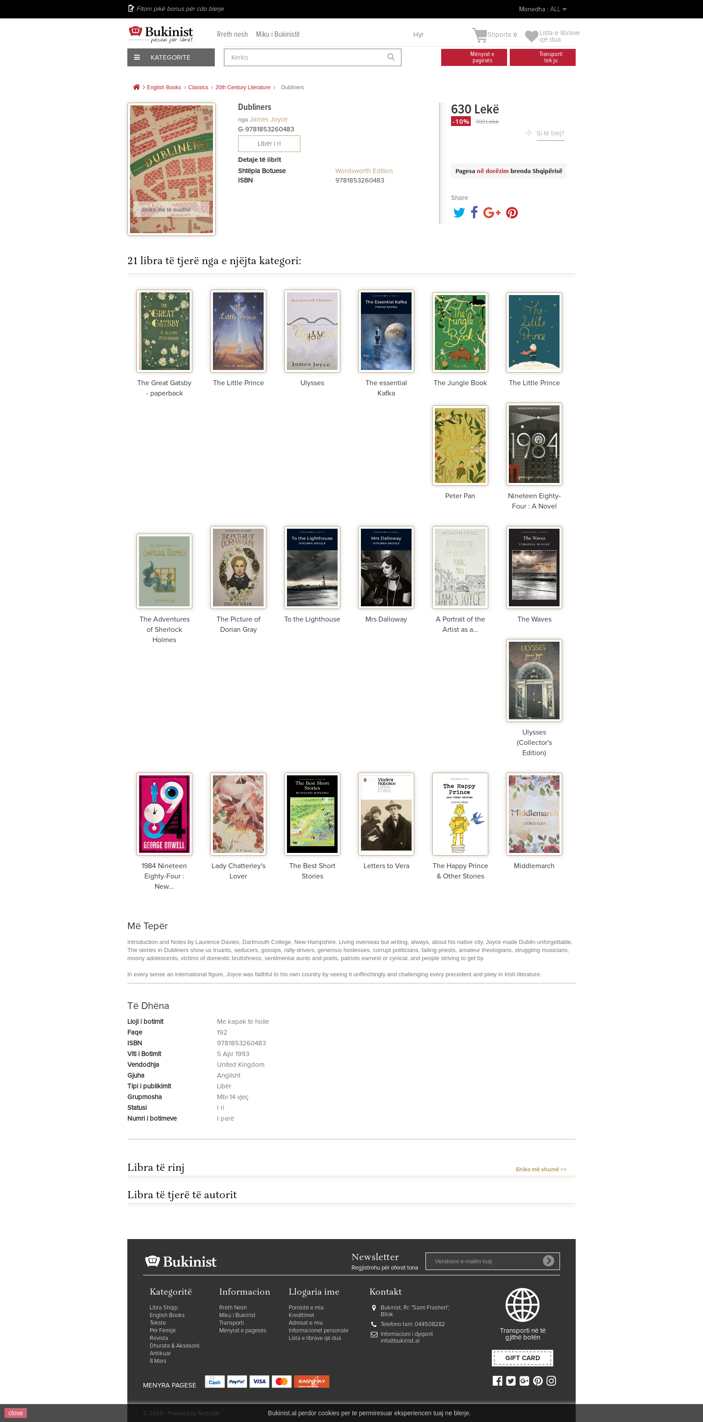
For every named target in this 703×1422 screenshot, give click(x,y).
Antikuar (160, 1354)
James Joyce (268, 119)
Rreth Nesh (233, 1308)
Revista (159, 1338)
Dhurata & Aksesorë (175, 1346)
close (16, 1413)
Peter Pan (460, 496)
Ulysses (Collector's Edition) (534, 743)
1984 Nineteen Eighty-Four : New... (164, 876)
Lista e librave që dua (315, 1338)
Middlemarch (534, 866)
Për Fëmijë (163, 1331)
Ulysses (312, 383)
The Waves (534, 619)
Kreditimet (301, 1315)
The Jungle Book (460, 383)
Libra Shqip (164, 1308)
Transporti (231, 1323)
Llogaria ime (314, 1292)
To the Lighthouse (312, 619)
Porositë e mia (306, 1308)
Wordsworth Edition (364, 171)
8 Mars (158, 1361)
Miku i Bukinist (237, 1315)
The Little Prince (238, 383)
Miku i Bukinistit (277, 35)
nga (243, 119)
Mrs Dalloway (386, 619)
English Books (167, 1315)
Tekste (158, 1323)
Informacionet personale (318, 1331)
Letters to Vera (386, 866)
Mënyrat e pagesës (242, 1331)
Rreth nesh (232, 35)
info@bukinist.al (400, 1341)
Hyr (418, 34)
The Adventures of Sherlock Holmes (164, 630)
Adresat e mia (306, 1323)
